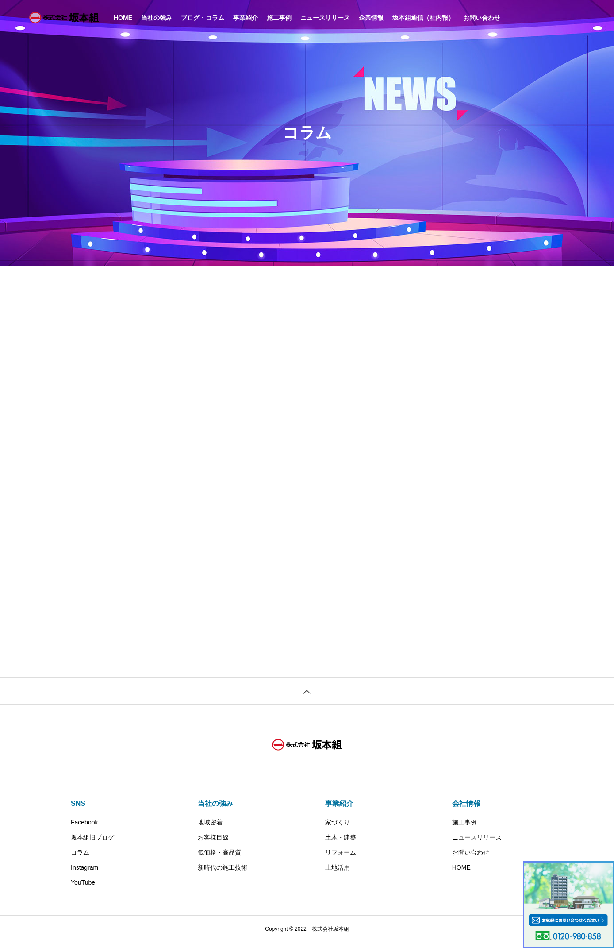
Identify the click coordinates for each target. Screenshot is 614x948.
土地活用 (337, 873)
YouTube (83, 888)
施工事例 (279, 17)
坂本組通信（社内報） (423, 17)
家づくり (337, 828)
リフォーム (340, 858)
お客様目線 (213, 843)
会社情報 (466, 809)
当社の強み (156, 17)
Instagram (84, 873)
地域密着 (210, 828)
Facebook (84, 828)
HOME (461, 873)
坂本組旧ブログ (92, 843)
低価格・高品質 (219, 858)
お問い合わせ (481, 17)
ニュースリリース (325, 17)
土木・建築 (340, 843)
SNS (78, 809)
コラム (80, 858)
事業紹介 (245, 17)
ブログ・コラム (202, 17)
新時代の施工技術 (222, 873)
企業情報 (371, 17)
